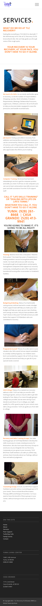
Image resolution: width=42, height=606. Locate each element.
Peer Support (7, 532)
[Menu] (36, 4)
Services (6, 529)
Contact (5, 539)
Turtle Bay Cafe (8, 534)
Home (5, 525)
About (5, 527)
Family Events (7, 536)
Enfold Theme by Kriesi (10, 603)
